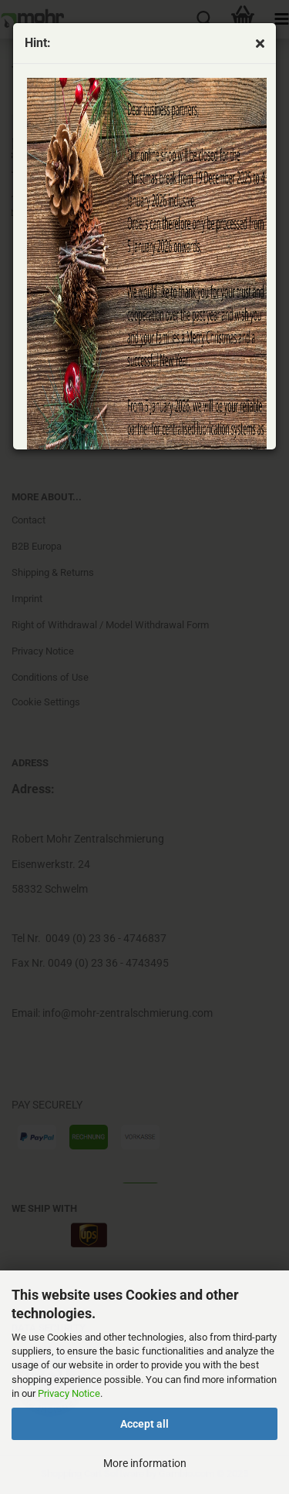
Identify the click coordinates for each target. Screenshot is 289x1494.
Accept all (144, 1424)
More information (145, 1463)
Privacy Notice (69, 1393)
